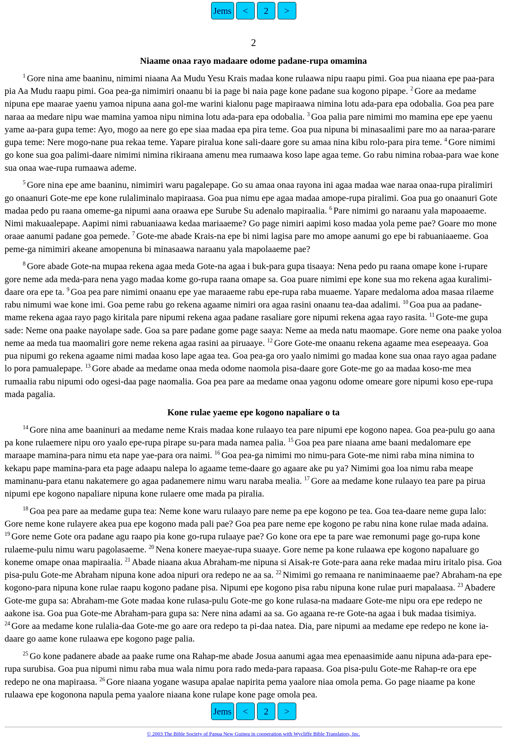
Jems (222, 11)
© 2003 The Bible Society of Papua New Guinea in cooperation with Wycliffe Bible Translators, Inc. (253, 734)
